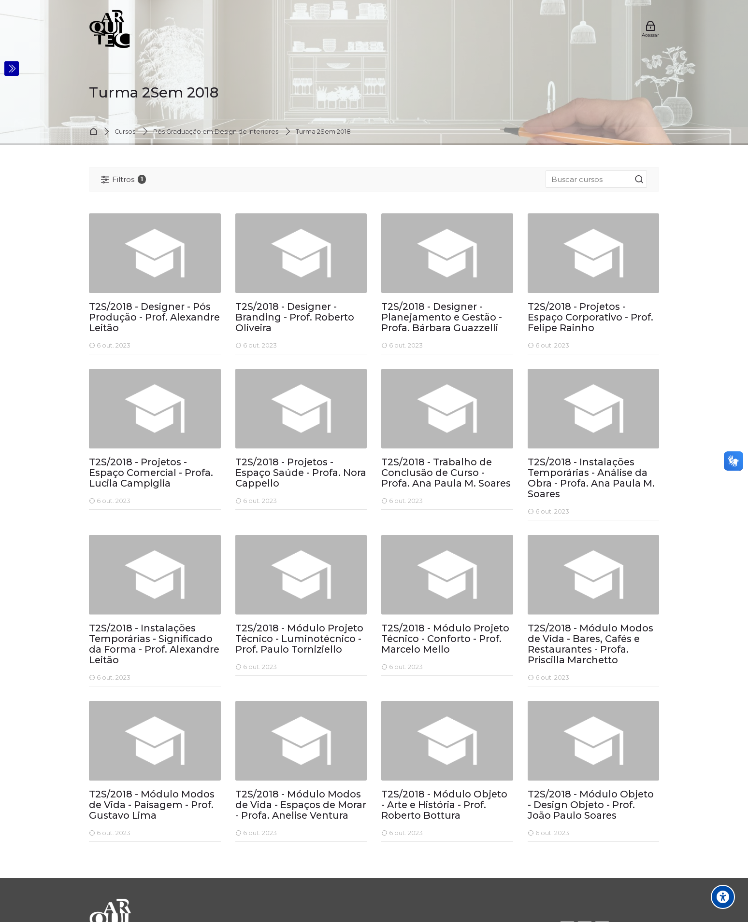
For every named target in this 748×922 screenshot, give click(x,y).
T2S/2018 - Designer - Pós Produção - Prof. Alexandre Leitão (154, 318)
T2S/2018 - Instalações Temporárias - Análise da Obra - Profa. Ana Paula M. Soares (591, 478)
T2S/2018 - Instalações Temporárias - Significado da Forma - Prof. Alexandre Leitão (154, 644)
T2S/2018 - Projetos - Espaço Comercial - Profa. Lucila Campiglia (151, 473)
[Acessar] (650, 29)
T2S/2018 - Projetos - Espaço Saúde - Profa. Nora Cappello (300, 473)
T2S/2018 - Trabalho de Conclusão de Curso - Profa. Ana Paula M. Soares (446, 473)
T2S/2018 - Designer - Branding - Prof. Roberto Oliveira (294, 318)
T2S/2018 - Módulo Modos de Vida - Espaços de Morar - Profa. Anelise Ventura (300, 805)
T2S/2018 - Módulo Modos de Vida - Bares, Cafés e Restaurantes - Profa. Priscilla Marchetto (590, 644)
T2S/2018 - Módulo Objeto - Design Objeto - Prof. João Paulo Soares (591, 805)
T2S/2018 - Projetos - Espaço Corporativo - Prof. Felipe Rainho (590, 318)
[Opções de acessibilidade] (723, 897)
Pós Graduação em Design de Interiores (215, 132)
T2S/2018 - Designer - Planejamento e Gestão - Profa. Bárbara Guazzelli (441, 318)
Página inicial (95, 132)
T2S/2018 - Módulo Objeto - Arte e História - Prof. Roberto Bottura (444, 805)
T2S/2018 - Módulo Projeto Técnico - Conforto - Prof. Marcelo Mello (445, 639)
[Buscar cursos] (639, 179)
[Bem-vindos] (109, 29)
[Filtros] (123, 179)
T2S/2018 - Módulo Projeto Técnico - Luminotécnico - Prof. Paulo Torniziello (299, 639)
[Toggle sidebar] (11, 68)
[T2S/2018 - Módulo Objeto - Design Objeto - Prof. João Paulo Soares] (527, 841)
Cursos (125, 132)
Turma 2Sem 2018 (323, 132)
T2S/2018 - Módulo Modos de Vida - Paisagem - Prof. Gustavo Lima (152, 805)
